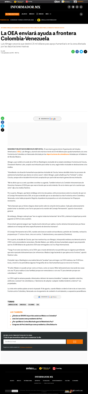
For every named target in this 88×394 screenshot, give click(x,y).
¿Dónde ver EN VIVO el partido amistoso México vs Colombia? (34, 316)
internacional (28, 380)
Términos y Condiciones (26, 347)
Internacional (5, 27)
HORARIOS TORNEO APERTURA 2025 (22, 20)
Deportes (37, 380)
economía (75, 380)
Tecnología (46, 380)
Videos (39, 14)
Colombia (31, 304)
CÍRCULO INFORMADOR (48, 20)
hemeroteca (37, 383)
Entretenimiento (57, 380)
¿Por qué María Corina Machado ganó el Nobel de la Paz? (32, 322)
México (31, 14)
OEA (38, 304)
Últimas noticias (12, 14)
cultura (67, 380)
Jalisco (24, 14)
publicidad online (49, 383)
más (48, 14)
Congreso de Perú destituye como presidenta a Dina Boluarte (34, 325)
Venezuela (23, 304)
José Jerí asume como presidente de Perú (27, 319)
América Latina (12, 304)
